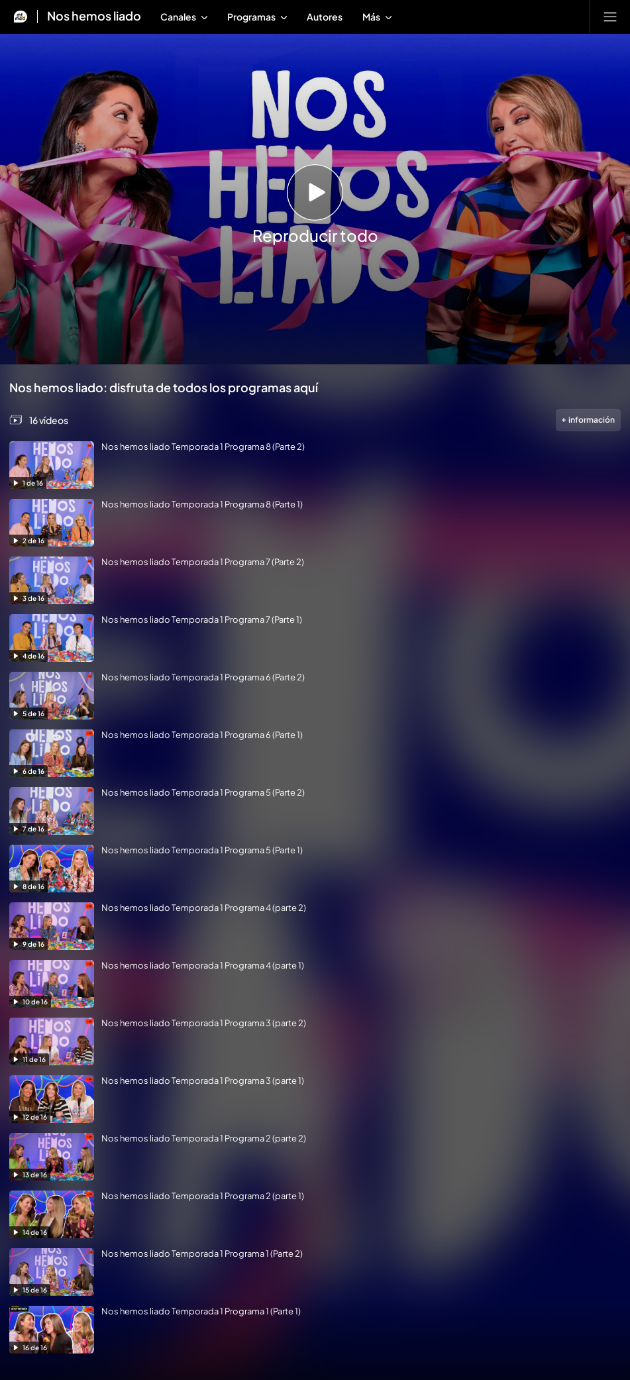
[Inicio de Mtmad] (20, 16)
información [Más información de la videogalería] (588, 420)
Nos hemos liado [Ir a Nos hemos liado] (94, 16)
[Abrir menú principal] (610, 16)
